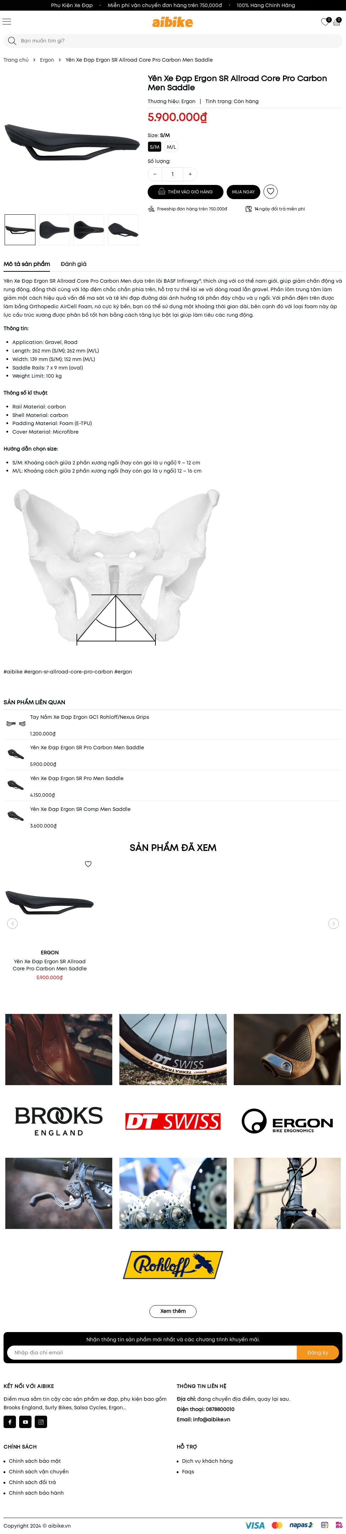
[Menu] (6, 21)
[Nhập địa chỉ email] (173, 1353)
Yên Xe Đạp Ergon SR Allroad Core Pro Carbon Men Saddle (50, 965)
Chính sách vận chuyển (39, 1471)
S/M (154, 147)
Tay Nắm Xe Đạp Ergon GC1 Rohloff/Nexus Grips (89, 717)
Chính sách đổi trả (32, 1482)
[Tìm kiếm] (12, 41)
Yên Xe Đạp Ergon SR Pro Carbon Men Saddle (87, 747)
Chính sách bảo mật (35, 1461)
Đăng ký (317, 1352)
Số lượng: (159, 161)
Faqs (188, 1471)
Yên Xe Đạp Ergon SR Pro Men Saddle (77, 778)
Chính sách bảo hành (36, 1492)
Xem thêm (173, 1311)
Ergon (188, 101)
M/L (171, 147)
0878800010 (220, 1409)
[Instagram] (41, 1422)
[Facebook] (10, 1422)
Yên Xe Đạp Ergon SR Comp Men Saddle (80, 809)
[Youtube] (25, 1422)
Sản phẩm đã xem (173, 847)
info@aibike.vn (211, 1419)
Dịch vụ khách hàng (207, 1461)
